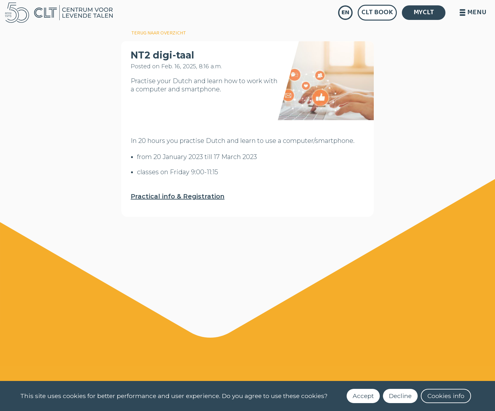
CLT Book (377, 12)
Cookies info (445, 396)
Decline (400, 396)
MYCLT (424, 12)
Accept (363, 396)
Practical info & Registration (177, 196)
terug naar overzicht (158, 33)
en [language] (345, 12)
